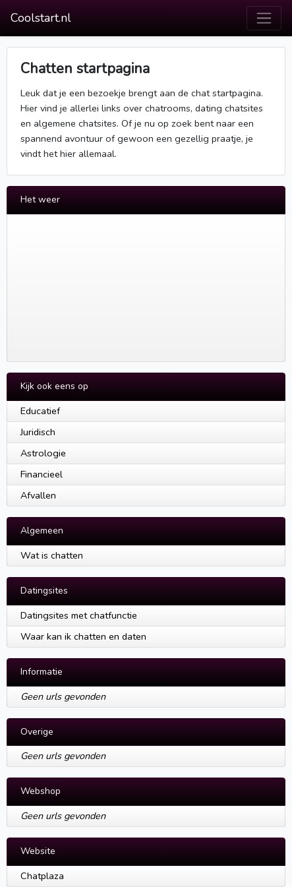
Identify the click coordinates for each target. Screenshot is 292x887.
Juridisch (37, 432)
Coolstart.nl (41, 18)
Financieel (41, 474)
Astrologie (43, 453)
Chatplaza (42, 875)
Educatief (40, 410)
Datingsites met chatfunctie (78, 615)
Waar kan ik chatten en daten (83, 636)
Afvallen (38, 495)
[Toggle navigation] (264, 18)
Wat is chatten (51, 555)
